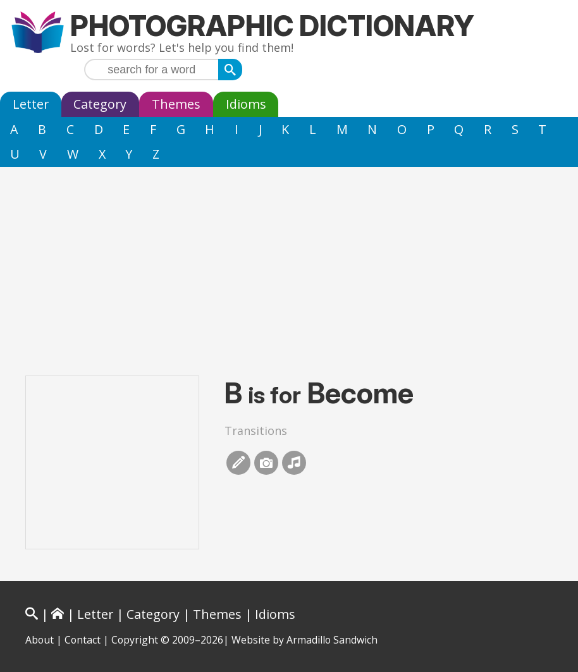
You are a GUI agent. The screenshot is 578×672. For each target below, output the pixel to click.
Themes (176, 104)
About (39, 640)
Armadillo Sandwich (332, 640)
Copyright (134, 640)
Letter (31, 104)
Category (99, 104)
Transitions (255, 430)
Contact (83, 640)
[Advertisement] (289, 261)
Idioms (246, 104)
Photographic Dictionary (272, 25)
